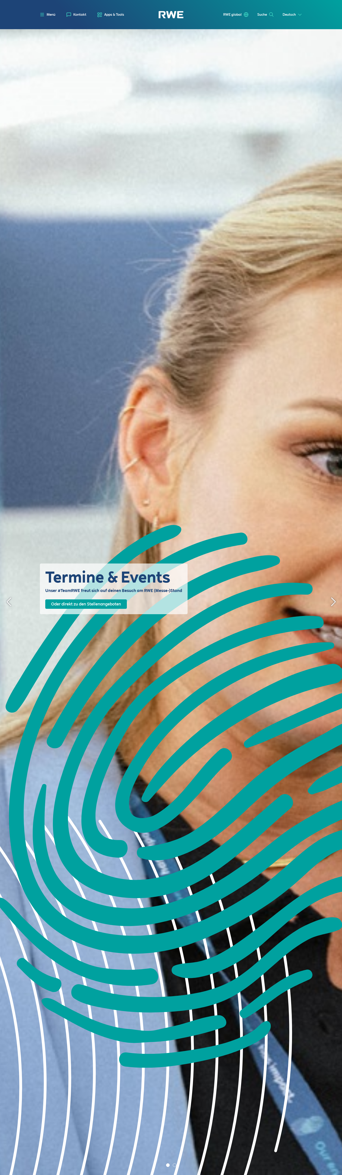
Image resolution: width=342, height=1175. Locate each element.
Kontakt (79, 15)
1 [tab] (168, 1165)
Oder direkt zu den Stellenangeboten (86, 604)
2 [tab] (175, 1165)
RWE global (232, 15)
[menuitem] (76, 15)
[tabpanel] (171, 602)
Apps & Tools (114, 15)
